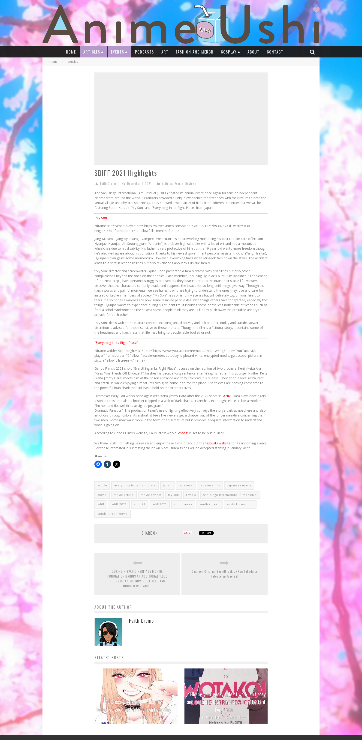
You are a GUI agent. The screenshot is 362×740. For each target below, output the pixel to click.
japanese (186, 485)
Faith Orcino (108, 183)
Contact (275, 52)
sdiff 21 (139, 504)
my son (173, 495)
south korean (209, 504)
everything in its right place (135, 485)
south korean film (240, 504)
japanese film (210, 485)
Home (71, 52)
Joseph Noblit (124, 717)
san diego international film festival (230, 495)
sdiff (100, 504)
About (253, 52)
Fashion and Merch (195, 52)
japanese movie (239, 485)
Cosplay (229, 52)
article (102, 485)
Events (117, 52)
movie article (124, 495)
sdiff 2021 (119, 504)
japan (167, 485)
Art (165, 52)
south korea (183, 504)
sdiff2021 (160, 504)
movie (102, 495)
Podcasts (144, 52)
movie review (151, 495)
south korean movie (112, 514)
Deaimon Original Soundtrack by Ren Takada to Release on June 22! (224, 573)
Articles (91, 52)
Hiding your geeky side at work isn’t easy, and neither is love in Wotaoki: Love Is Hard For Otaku (227, 701)
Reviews (190, 183)
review (191, 495)
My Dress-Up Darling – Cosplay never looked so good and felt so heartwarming (134, 705)
